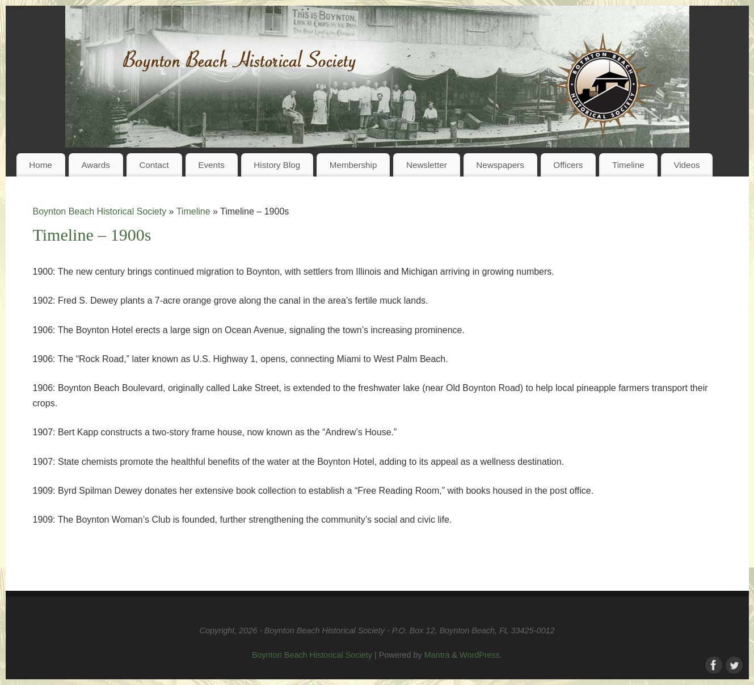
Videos (686, 165)
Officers (568, 165)
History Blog (277, 165)
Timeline (628, 165)
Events (211, 165)
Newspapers (500, 165)
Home (40, 165)
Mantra (437, 654)
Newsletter (426, 165)
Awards (95, 165)
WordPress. (481, 654)
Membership (353, 165)
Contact (154, 165)
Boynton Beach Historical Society (100, 211)
